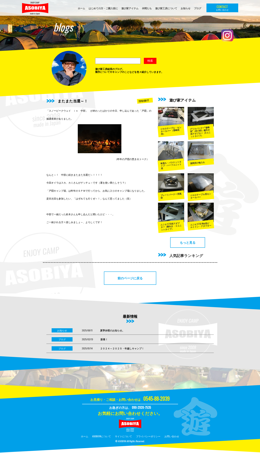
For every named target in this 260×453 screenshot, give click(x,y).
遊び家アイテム (129, 8)
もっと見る (187, 242)
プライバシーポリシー (148, 436)
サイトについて (123, 436)
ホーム (81, 8)
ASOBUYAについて (101, 436)
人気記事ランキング (186, 255)
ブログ (197, 8)
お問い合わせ (171, 436)
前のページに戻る (130, 278)
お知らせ (185, 8)
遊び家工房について (166, 8)
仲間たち (147, 8)
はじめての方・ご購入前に (103, 8)
